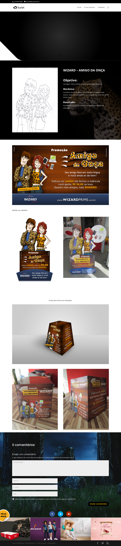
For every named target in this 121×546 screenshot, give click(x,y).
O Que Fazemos (89, 7)
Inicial (79, 7)
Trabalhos (101, 7)
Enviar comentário (98, 504)
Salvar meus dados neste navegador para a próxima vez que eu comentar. (45, 499)
